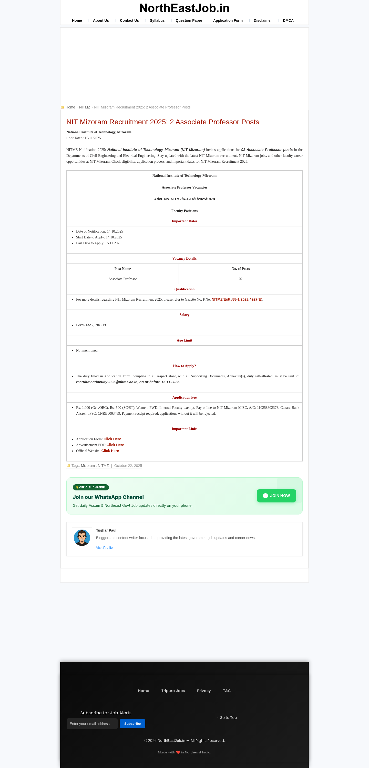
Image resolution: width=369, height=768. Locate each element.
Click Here (112, 439)
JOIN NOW (276, 495)
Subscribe (132, 724)
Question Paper (189, 20)
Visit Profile (104, 548)
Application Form (228, 20)
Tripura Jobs (173, 690)
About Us (101, 20)
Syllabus (157, 20)
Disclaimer (263, 20)
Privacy (204, 690)
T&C (227, 690)
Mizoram (88, 466)
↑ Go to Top (227, 717)
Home (77, 20)
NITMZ (85, 107)
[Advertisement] (184, 66)
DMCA (288, 20)
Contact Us (129, 20)
